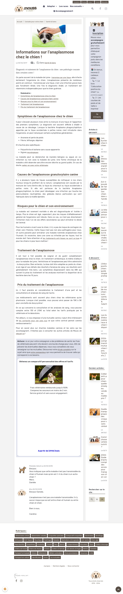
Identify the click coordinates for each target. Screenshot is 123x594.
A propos (46, 566)
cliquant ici (21, 334)
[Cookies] (5, 588)
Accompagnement (63, 11)
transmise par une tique (66, 77)
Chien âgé (94, 540)
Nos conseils (76, 6)
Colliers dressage (102, 544)
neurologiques (33, 152)
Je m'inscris (97, 115)
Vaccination (89, 535)
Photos (83, 2)
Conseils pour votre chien (34, 22)
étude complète (64, 349)
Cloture (34, 553)
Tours (91, 544)
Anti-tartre (85, 540)
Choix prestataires (71, 553)
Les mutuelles (55, 557)
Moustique (38, 540)
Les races (63, 6)
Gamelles (93, 549)
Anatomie (40, 544)
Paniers (47, 549)
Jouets (49, 544)
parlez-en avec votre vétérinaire (36, 165)
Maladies (56, 540)
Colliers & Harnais (58, 549)
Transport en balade (22, 553)
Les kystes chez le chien (104, 142)
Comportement (72, 544)
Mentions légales (58, 566)
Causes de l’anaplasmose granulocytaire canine (41, 99)
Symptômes (31, 544)
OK (102, 499)
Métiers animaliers (55, 553)
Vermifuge (99, 535)
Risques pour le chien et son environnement (40, 101)
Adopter (51, 6)
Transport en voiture (22, 557)
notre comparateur (39, 352)
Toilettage (47, 540)
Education (83, 544)
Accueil (19, 22)
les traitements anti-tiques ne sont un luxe (61, 238)
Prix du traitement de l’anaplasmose (36, 107)
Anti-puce (18, 540)
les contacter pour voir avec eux (33, 321)
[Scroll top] (118, 589)
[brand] (25, 9)
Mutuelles (105, 2)
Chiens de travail (21, 549)
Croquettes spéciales (56, 535)
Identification (36, 557)
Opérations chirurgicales (70, 540)
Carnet (97, 2)
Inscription (76, 2)
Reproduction (20, 544)
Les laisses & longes (74, 549)
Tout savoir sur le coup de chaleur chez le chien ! (105, 235)
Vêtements (43, 553)
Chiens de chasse (35, 549)
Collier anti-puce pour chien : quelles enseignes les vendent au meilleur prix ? (106, 386)
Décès (46, 557)
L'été (91, 553)
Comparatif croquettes (74, 535)
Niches (85, 549)
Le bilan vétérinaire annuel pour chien (106, 213)
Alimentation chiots (22, 535)
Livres (90, 2)
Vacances (83, 553)
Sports (62, 544)
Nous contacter (74, 566)
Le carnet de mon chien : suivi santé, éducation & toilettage (106, 295)
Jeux (56, 544)
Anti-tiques (28, 540)
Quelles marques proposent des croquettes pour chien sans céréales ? (106, 417)
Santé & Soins (52, 22)
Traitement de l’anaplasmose (33, 104)
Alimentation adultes (38, 535)
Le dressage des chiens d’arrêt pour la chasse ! (105, 163)
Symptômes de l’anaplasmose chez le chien (39, 96)
